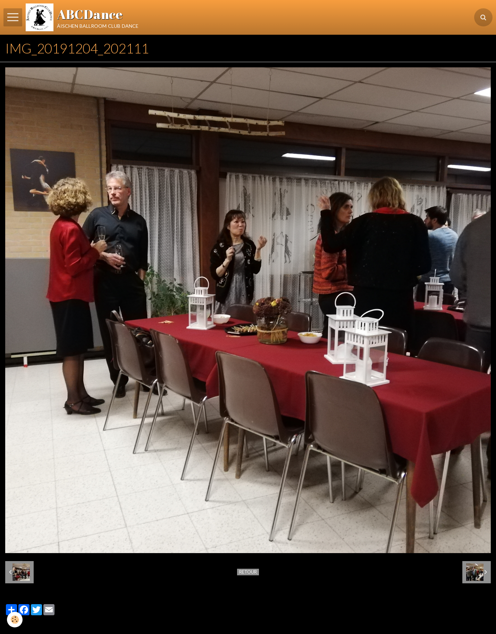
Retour (248, 572)
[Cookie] (15, 619)
